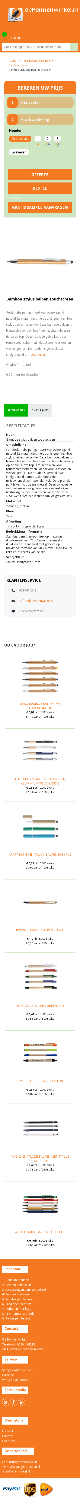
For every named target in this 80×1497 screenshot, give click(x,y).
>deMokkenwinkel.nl (16, 1471)
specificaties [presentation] (16, 410)
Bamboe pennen (19, 65)
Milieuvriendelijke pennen (39, 61)
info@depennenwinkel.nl (36, 601)
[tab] (16, 410)
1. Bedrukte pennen (15, 1280)
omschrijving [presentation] (40, 410)
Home (12, 61)
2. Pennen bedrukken (16, 1285)
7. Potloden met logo (16, 1309)
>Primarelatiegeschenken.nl (21, 1467)
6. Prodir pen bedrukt (16, 1304)
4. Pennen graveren (15, 1294)
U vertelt (8, 1431)
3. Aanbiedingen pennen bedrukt (24, 1289)
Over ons (8, 1441)
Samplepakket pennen (17, 1370)
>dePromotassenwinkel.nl (20, 1462)
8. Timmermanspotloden (19, 1314)
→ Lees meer (36, 354)
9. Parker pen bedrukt (17, 1318)
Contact (7, 1436)
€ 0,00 (15, 38)
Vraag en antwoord (15, 1380)
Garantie (8, 1375)
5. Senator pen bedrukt (17, 1299)
